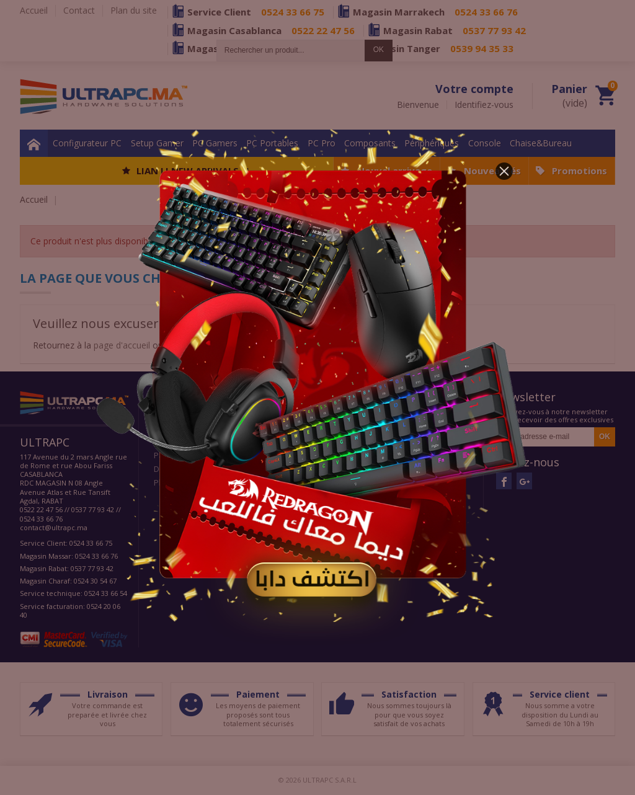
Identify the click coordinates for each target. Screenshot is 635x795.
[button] (504, 171)
